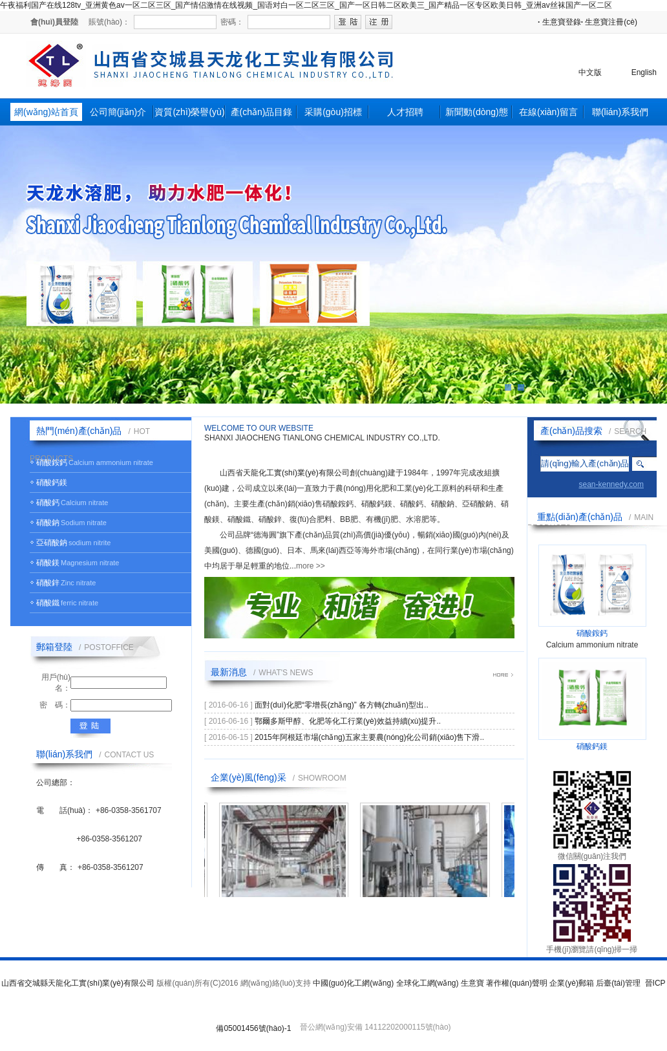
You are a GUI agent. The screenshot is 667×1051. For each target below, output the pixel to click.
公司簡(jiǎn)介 (118, 112)
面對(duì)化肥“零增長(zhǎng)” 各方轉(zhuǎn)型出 (339, 705)
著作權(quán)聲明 (516, 983)
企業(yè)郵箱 (571, 983)
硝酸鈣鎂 (51, 482)
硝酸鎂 (47, 562)
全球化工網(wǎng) (427, 983)
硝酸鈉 (47, 522)
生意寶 (472, 983)
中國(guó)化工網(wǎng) (353, 983)
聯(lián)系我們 (620, 112)
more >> (310, 565)
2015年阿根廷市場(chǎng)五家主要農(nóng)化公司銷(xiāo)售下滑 (367, 737)
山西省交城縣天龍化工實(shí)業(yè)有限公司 (77, 983)
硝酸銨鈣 (51, 462)
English (644, 72)
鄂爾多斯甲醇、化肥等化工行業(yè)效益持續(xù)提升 (345, 721)
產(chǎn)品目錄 (262, 112)
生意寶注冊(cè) (609, 22)
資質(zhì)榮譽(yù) (189, 112)
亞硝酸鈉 (51, 542)
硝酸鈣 (47, 502)
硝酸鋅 (47, 582)
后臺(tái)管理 (618, 983)
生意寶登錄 (559, 22)
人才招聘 (405, 112)
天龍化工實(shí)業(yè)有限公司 (296, 472)
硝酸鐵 (47, 602)
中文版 (590, 72)
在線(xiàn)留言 (548, 112)
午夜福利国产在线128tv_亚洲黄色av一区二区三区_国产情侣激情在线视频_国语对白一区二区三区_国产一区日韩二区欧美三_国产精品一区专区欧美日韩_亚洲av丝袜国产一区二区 (306, 5)
